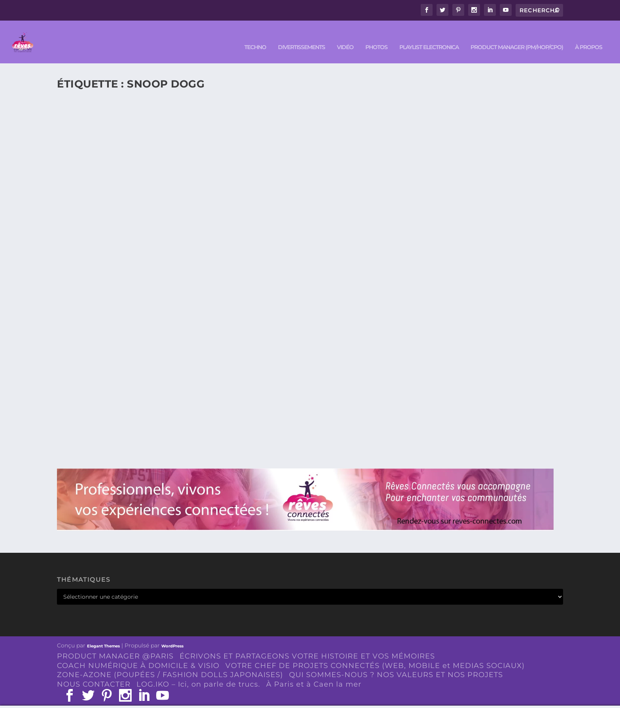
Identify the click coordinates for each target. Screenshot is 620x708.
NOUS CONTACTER (93, 673)
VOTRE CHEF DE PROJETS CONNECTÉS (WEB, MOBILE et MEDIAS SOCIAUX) (375, 654)
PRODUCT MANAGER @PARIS (115, 644)
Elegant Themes (103, 635)
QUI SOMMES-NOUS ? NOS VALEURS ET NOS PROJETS (396, 663)
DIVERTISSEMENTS (301, 36)
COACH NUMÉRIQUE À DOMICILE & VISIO (138, 654)
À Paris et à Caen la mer (313, 673)
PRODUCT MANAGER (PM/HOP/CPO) (517, 36)
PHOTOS (376, 36)
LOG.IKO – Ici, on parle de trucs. (198, 673)
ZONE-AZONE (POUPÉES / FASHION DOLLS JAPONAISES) (170, 663)
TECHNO (255, 36)
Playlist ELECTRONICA (429, 36)
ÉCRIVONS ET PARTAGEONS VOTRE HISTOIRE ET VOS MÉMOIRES (307, 644)
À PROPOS (588, 36)
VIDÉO (345, 36)
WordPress (172, 635)
